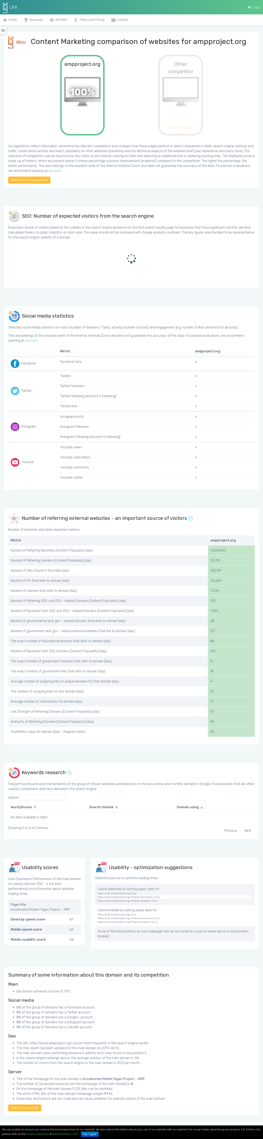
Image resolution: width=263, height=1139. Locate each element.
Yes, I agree (89, 1134)
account (55, 171)
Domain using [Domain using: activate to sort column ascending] (188, 807)
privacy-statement (37, 1134)
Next (248, 831)
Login (254, 7)
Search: (37, 797)
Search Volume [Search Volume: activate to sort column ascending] (101, 807)
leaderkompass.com (65, 1134)
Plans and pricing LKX (25, 1108)
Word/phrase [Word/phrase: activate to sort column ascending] (21, 807)
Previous (230, 831)
